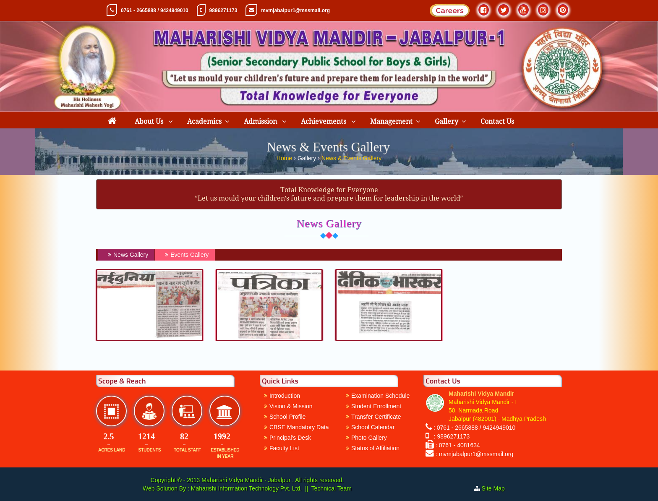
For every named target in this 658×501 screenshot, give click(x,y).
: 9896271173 (450, 436)
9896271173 (223, 10)
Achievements (324, 121)
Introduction (284, 395)
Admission (261, 121)
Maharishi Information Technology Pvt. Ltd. (245, 488)
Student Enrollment (376, 406)
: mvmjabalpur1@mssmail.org (474, 454)
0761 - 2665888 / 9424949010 (154, 10)
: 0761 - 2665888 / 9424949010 (474, 427)
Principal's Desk (290, 437)
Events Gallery (186, 254)
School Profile (287, 416)
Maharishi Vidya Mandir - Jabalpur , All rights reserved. (272, 480)
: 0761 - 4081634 (458, 445)
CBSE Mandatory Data (299, 427)
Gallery (446, 121)
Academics (204, 121)
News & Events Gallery (351, 156)
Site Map (497, 488)
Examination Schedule (380, 395)
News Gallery (127, 254)
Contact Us (497, 121)
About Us (150, 121)
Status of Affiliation (375, 448)
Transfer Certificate (376, 416)
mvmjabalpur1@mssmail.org (295, 10)
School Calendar (373, 427)
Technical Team (331, 488)
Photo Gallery (369, 437)
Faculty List (284, 448)
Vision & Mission (290, 406)
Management (391, 121)
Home (285, 156)
